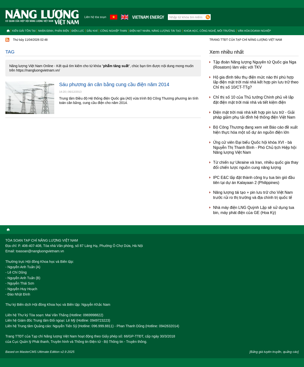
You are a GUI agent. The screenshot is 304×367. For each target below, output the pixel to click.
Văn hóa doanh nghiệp (254, 30)
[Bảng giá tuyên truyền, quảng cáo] (274, 352)
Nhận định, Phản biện (53, 30)
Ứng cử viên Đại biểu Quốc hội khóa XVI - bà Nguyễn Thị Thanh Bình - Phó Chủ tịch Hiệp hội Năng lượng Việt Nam (254, 147)
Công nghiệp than (113, 30)
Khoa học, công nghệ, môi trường (209, 30)
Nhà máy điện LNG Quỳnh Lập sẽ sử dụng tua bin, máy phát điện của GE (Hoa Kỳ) (253, 210)
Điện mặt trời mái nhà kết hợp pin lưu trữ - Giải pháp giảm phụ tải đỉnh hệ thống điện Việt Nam (254, 115)
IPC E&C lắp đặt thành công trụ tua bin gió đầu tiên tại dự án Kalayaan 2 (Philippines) (254, 180)
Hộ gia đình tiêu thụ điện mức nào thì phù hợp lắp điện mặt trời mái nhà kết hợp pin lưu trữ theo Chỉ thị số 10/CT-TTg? (255, 82)
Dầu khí (92, 30)
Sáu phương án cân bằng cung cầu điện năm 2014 (114, 84)
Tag (10, 51)
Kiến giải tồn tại (23, 30)
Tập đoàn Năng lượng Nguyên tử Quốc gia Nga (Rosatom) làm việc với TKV (254, 64)
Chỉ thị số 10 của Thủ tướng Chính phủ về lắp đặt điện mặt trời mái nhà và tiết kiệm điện (253, 99)
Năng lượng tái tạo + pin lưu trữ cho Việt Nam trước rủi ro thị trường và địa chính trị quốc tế (253, 195)
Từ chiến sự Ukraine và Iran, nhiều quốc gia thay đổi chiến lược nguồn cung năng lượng (255, 165)
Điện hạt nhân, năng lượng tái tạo (155, 30)
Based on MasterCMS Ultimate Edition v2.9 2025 (40, 352)
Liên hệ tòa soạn (95, 17)
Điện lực (78, 30)
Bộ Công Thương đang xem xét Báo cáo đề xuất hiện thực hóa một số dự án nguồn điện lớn (255, 129)
